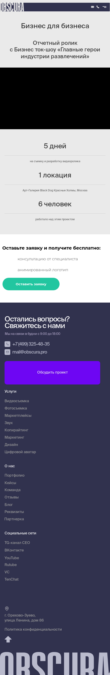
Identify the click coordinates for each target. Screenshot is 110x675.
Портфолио (14, 476)
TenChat (11, 579)
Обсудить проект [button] (52, 372)
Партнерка (14, 519)
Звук (9, 423)
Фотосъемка (16, 408)
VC (7, 572)
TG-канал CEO (17, 543)
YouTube (12, 558)
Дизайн (11, 445)
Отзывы (12, 497)
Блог (9, 505)
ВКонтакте (14, 550)
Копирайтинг (16, 430)
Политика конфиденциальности (33, 630)
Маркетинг (14, 438)
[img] (97, 6)
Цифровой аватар (20, 452)
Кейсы (10, 483)
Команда (13, 490)
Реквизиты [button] (14, 512)
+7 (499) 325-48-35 (31, 344)
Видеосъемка (17, 401)
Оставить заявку (31, 284)
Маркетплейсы (18, 416)
